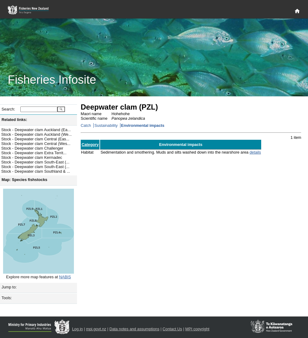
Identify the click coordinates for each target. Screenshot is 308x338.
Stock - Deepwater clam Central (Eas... (35, 139)
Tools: (7, 298)
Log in (77, 329)
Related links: (14, 119)
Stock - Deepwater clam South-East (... (35, 162)
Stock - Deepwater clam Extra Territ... (34, 153)
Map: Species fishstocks (24, 179)
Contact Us (172, 329)
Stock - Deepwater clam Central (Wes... (36, 143)
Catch (86, 125)
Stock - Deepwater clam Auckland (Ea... (36, 129)
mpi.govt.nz (96, 329)
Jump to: (9, 287)
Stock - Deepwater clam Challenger (32, 148)
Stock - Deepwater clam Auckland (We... (36, 134)
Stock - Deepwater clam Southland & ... (35, 171)
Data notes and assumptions (134, 329)
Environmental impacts (142, 125)
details (255, 152)
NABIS (65, 277)
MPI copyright (197, 329)
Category (90, 144)
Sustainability (105, 125)
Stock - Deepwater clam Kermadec (31, 157)
